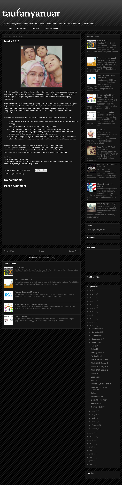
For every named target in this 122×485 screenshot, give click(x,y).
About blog (22, 28)
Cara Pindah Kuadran (22, 316)
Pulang (21, 174)
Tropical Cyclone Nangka (101, 384)
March (94, 422)
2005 (91, 464)
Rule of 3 (94, 349)
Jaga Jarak (95, 377)
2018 (91, 315)
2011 (91, 444)
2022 (91, 301)
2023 (91, 298)
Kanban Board (19, 267)
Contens (35, 28)
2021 (91, 305)
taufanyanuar (31, 14)
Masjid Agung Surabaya (106, 204)
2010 (91, 447)
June (94, 411)
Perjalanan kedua (10, 150)
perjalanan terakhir (14, 152)
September (96, 339)
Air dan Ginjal (96, 356)
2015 (91, 325)
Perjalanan (14, 174)
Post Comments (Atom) (46, 258)
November (96, 332)
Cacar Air (101, 130)
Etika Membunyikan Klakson (99, 388)
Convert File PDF (98, 407)
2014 (91, 433)
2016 (91, 322)
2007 (91, 457)
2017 (91, 319)
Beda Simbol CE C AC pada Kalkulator (106, 148)
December (96, 329)
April (94, 418)
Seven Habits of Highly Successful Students (30, 304)
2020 (91, 308)
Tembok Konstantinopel (23, 280)
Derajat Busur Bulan (99, 400)
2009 (91, 450)
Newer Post (9, 251)
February (95, 425)
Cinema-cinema (51, 28)
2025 (91, 291)
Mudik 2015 (95, 373)
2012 (91, 440)
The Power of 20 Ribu (99, 359)
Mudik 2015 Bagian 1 (99, 370)
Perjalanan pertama (11, 148)
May (93, 415)
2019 (91, 312)
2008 (91, 454)
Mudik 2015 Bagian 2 (99, 366)
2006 (91, 461)
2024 (91, 294)
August (94, 342)
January (95, 429)
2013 (91, 436)
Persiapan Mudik (97, 403)
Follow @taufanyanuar (95, 230)
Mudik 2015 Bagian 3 (99, 363)
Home (9, 28)
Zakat (93, 393)
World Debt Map (97, 396)
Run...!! (94, 380)
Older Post (74, 251)
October (95, 336)
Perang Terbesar (97, 353)
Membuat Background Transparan (27, 292)
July (93, 346)
